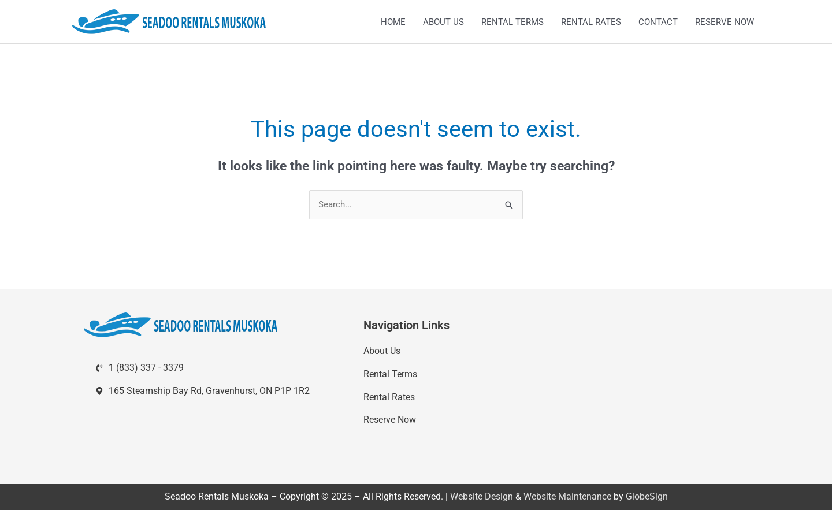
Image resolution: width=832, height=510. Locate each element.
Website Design (481, 496)
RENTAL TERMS (512, 22)
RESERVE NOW (724, 22)
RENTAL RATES (591, 22)
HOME (393, 22)
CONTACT (658, 22)
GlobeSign (647, 496)
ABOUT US (443, 22)
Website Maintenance (567, 496)
